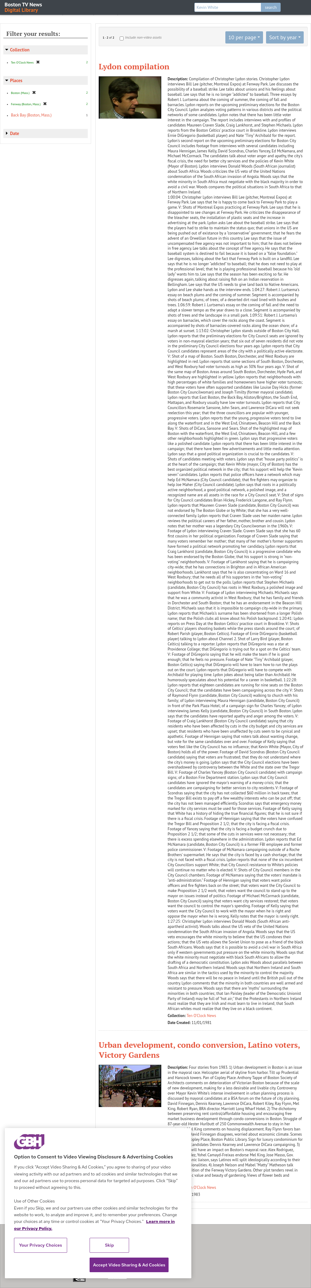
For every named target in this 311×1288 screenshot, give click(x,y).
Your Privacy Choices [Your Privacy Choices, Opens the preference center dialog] (40, 1245)
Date (14, 133)
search (271, 7)
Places (16, 80)
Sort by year (283, 37)
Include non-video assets (143, 37)
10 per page (242, 37)
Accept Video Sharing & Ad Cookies (129, 1265)
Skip (109, 1245)
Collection (19, 50)
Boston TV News (24, 7)
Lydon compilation (134, 66)
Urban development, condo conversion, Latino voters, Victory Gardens (199, 1050)
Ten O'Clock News (201, 1015)
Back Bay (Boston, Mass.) (31, 115)
